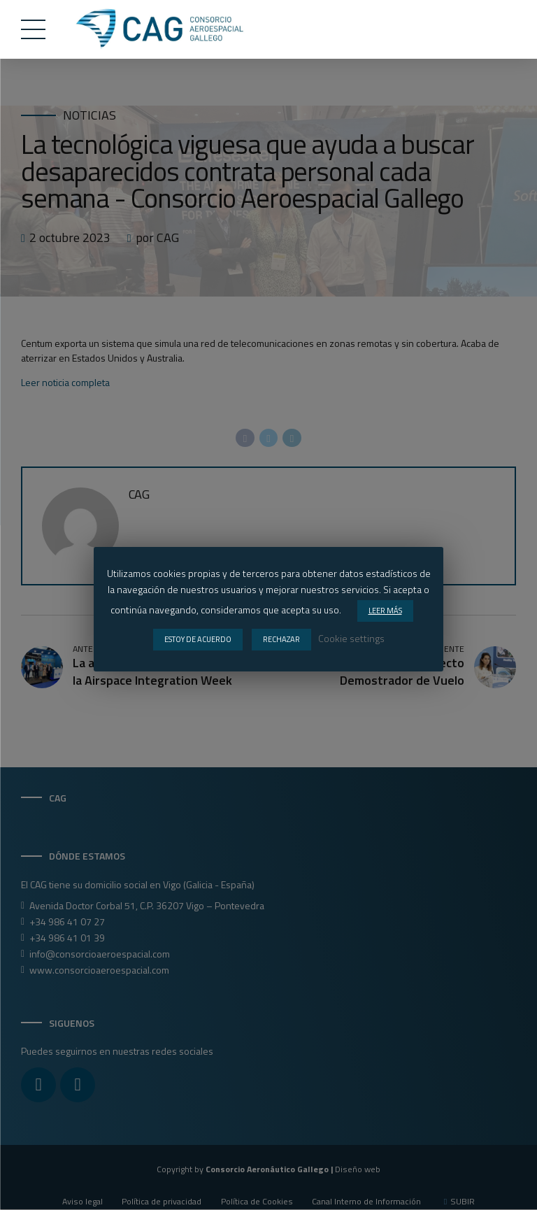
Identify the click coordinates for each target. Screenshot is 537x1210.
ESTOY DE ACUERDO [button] (197, 639)
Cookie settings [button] (351, 638)
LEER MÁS (385, 610)
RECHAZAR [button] (281, 639)
